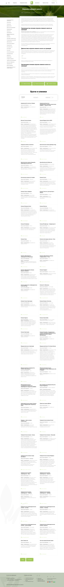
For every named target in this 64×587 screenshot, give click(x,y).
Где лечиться (37, 2)
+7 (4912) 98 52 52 (29, 581)
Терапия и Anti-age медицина (11, 60)
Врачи (22, 98)
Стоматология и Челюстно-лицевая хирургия (11, 67)
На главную (30, 559)
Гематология (9, 22)
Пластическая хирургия (10, 43)
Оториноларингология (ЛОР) (11, 40)
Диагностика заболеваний (11, 27)
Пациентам (15, 2)
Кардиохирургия (9, 29)
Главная (22, 12)
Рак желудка (9, 48)
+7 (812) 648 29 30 (29, 580)
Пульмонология (9, 45)
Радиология (9, 55)
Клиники (23, 97)
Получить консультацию (39, 83)
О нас (9, 2)
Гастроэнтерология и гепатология (10, 20)
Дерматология (9, 25)
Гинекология (9, 24)
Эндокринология (9, 63)
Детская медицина (10, 65)
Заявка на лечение (26, 83)
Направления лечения (23, 2)
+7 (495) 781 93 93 (29, 578)
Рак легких (8, 50)
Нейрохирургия (33, 12)
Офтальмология (9, 41)
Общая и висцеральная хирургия (10, 34)
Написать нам (39, 578)
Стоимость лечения (52, 83)
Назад (23, 559)
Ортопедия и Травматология (11, 38)
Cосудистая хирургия (10, 58)
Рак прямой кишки (10, 53)
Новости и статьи (45, 2)
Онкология (8, 36)
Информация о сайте (40, 579)
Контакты (53, 2)
